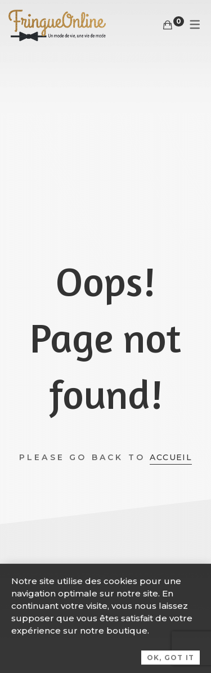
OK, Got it (170, 661)
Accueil (171, 457)
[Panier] (167, 25)
